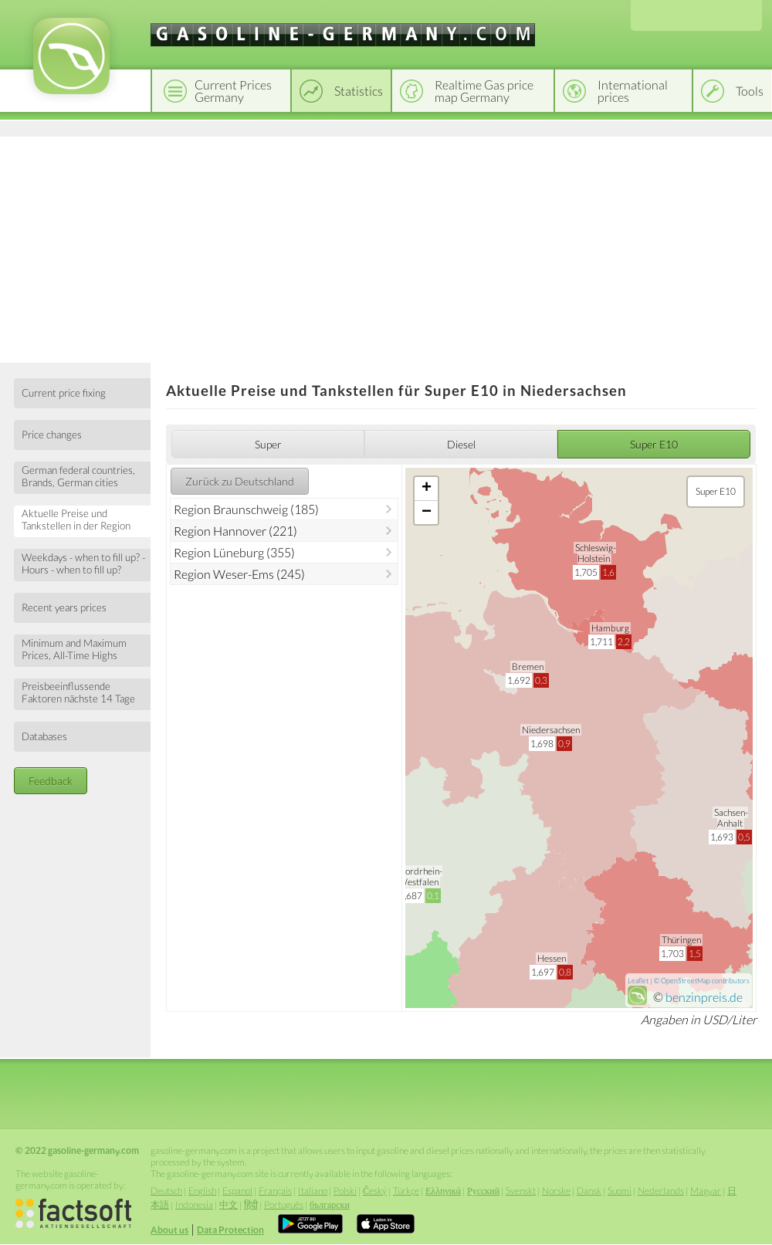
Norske (556, 1190)
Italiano (312, 1190)
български (330, 1204)
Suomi (619, 1190)
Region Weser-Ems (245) (239, 574)
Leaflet (638, 980)
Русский (483, 1190)
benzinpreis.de (704, 997)
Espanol (237, 1190)
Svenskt (521, 1190)
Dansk (589, 1190)
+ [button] (427, 488)
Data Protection (230, 1230)
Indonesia (194, 1204)
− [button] (427, 512)
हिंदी (251, 1204)
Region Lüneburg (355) (234, 552)
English (202, 1190)
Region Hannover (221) (235, 530)
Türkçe (406, 1190)
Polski (345, 1190)
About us (169, 1230)
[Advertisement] (386, 247)
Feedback (51, 780)
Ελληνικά (443, 1190)
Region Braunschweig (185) (246, 509)
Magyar (705, 1190)
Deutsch (166, 1190)
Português (283, 1204)
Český (375, 1190)
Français (275, 1190)
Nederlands (661, 1190)
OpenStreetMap (685, 980)
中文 (228, 1204)
